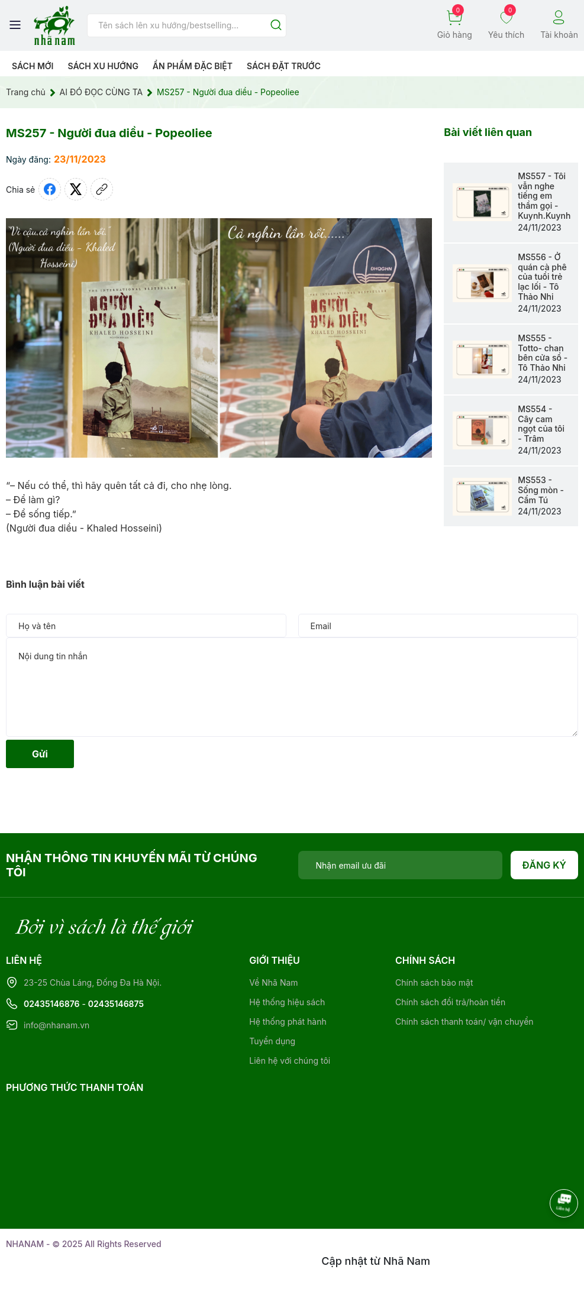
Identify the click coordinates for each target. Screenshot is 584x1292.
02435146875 (116, 1004)
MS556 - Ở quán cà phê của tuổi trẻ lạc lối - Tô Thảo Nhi (542, 277)
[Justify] (276, 26)
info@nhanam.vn (56, 1025)
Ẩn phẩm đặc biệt (193, 66)
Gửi (40, 754)
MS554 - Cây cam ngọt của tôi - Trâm (541, 423)
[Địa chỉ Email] (400, 865)
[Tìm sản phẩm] (186, 25)
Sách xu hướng (102, 66)
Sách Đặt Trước (284, 66)
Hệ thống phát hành (287, 1021)
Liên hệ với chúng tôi (289, 1060)
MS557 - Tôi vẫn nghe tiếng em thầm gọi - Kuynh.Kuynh (544, 196)
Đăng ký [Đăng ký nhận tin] (544, 865)
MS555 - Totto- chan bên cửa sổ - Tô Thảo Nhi (542, 353)
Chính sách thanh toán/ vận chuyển (464, 1021)
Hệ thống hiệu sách (287, 1002)
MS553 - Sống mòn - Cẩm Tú (541, 490)
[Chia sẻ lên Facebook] (49, 189)
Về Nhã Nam (273, 982)
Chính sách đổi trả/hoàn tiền (450, 1002)
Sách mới (33, 66)
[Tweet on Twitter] (75, 189)
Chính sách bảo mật (434, 982)
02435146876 (52, 1004)
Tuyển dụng (272, 1041)
